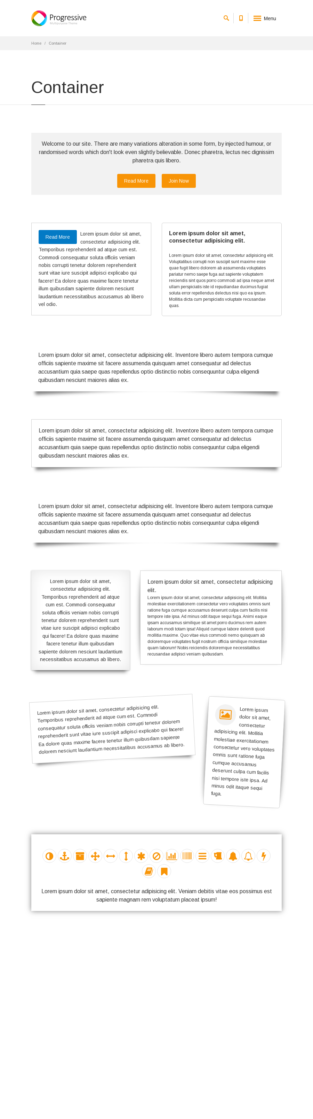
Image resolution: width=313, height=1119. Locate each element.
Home (36, 43)
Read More (136, 181)
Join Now (179, 181)
